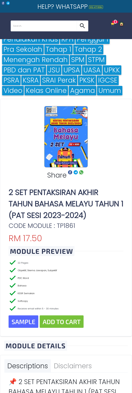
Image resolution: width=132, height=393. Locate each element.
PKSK (87, 80)
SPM (77, 60)
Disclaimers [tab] (73, 366)
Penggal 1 (92, 39)
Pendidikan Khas (30, 39)
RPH (67, 39)
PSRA (11, 80)
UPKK (112, 70)
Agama (82, 90)
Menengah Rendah (35, 60)
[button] (82, 26)
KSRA (31, 80)
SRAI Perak (59, 80)
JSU (54, 70)
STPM (96, 60)
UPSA (71, 70)
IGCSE (107, 80)
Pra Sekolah (22, 49)
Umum (109, 90)
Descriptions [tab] (27, 366)
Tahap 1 (58, 49)
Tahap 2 (88, 49)
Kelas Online (46, 90)
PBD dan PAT (24, 70)
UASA (92, 70)
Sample (23, 321)
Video (12, 90)
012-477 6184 (96, 7)
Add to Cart (62, 321)
